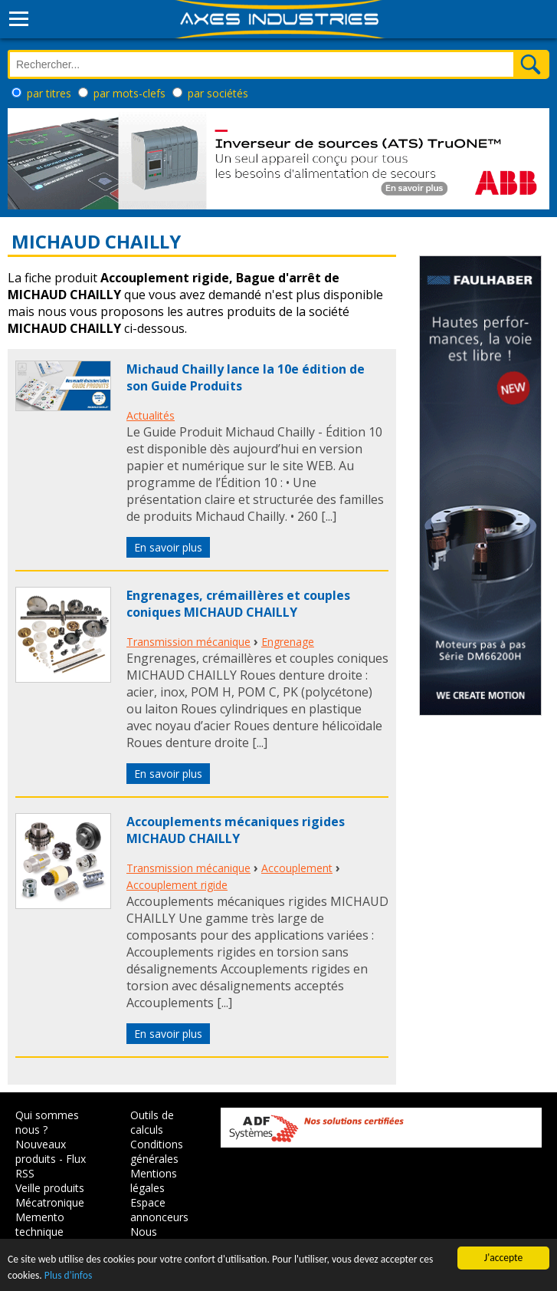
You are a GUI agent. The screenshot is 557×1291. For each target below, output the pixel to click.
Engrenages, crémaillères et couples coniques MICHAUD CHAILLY (238, 604)
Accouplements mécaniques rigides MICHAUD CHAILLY (235, 830)
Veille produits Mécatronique (49, 1195)
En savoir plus (168, 547)
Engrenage (287, 641)
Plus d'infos (68, 1275)
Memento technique (39, 1224)
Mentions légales (153, 1180)
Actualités (150, 415)
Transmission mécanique (188, 641)
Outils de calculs (152, 1122)
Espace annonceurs (159, 1209)
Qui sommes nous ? (47, 1122)
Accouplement (297, 868)
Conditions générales (156, 1151)
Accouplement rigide (177, 885)
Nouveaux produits (40, 1151)
